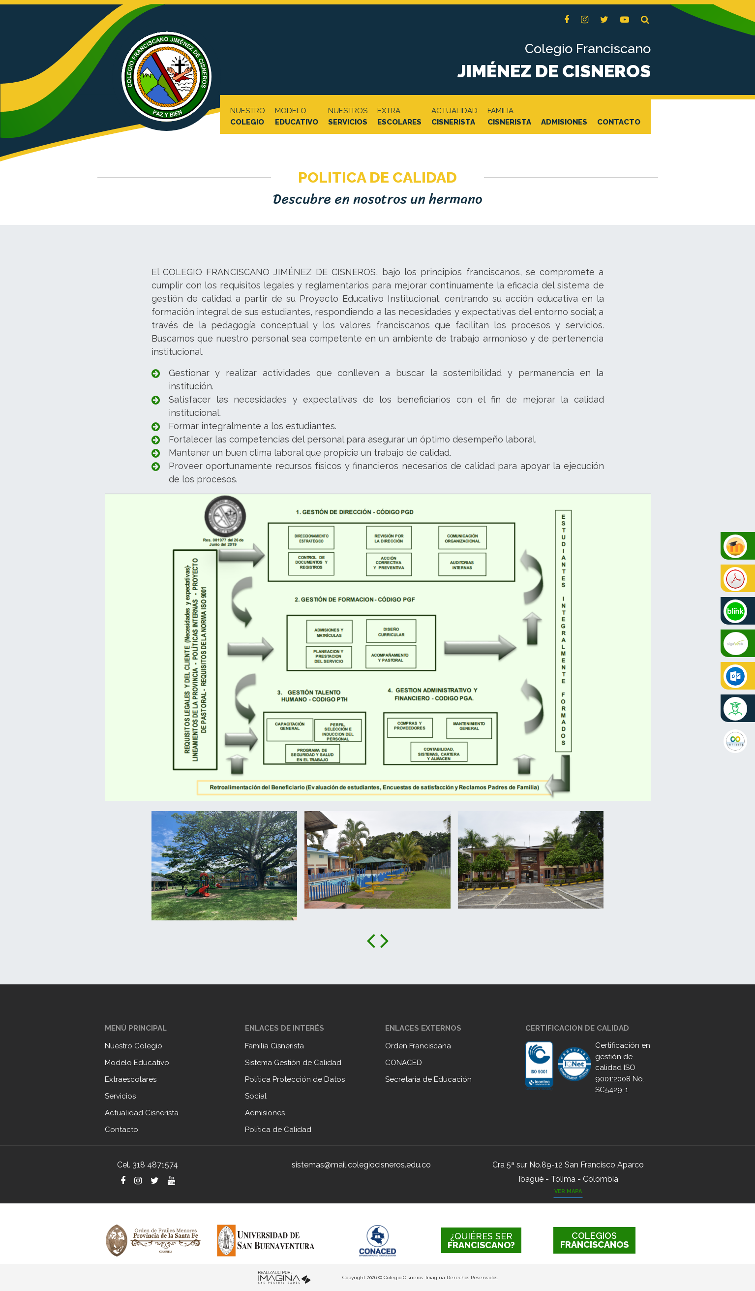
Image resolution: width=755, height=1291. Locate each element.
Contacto (121, 1129)
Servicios (120, 1096)
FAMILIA (509, 117)
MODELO (296, 117)
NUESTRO (247, 117)
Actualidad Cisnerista (142, 1112)
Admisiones (265, 1112)
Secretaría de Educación (428, 1079)
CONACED (403, 1062)
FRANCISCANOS (594, 1240)
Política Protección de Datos (295, 1079)
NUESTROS (347, 117)
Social (256, 1096)
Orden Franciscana (418, 1045)
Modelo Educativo (137, 1062)
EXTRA (399, 117)
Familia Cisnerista (274, 1045)
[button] (645, 20)
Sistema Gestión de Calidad (293, 1062)
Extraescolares (130, 1079)
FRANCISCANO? (481, 1240)
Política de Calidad (278, 1129)
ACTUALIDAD (454, 117)
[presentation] (370, 940)
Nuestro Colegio (133, 1045)
